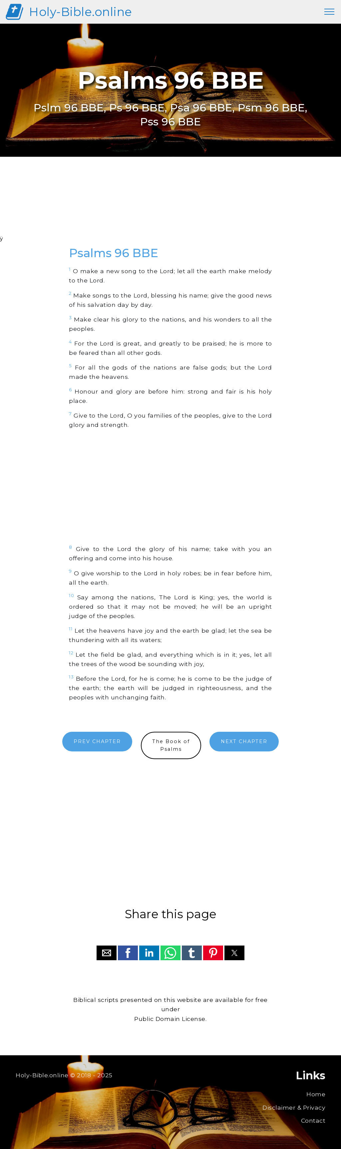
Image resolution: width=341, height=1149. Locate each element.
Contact (313, 1120)
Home (315, 1094)
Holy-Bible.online (80, 12)
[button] (107, 953)
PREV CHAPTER (97, 741)
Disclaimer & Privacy (293, 1107)
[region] (170, 205)
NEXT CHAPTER (244, 741)
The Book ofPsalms (171, 745)
